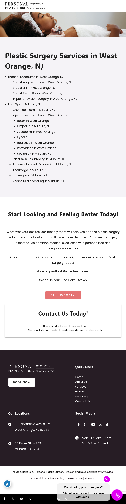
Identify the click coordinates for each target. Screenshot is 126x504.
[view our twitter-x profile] (100, 424)
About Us (81, 382)
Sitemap (90, 478)
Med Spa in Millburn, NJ (24, 104)
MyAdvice (107, 471)
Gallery (80, 391)
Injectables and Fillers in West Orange (40, 115)
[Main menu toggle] (117, 6)
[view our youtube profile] (93, 424)
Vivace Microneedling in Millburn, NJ (38, 181)
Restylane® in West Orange (36, 148)
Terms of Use (74, 478)
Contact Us (82, 401)
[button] (63, 295)
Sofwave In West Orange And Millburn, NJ (43, 164)
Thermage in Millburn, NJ (30, 170)
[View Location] (29, 426)
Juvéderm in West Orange (36, 132)
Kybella (22, 137)
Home (79, 377)
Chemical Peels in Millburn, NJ (34, 110)
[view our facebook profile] (78, 424)
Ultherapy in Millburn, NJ (30, 175)
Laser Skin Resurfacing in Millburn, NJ (39, 159)
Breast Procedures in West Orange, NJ (36, 77)
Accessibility (38, 478)
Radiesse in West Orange (35, 143)
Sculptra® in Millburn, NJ (34, 154)
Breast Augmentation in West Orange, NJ (43, 82)
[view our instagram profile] (86, 424)
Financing (81, 396)
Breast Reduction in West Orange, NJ (39, 93)
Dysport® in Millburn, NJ (33, 126)
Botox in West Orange (33, 121)
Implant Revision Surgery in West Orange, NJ (45, 99)
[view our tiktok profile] (107, 424)
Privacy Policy (56, 478)
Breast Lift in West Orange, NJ (34, 88)
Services (80, 387)
